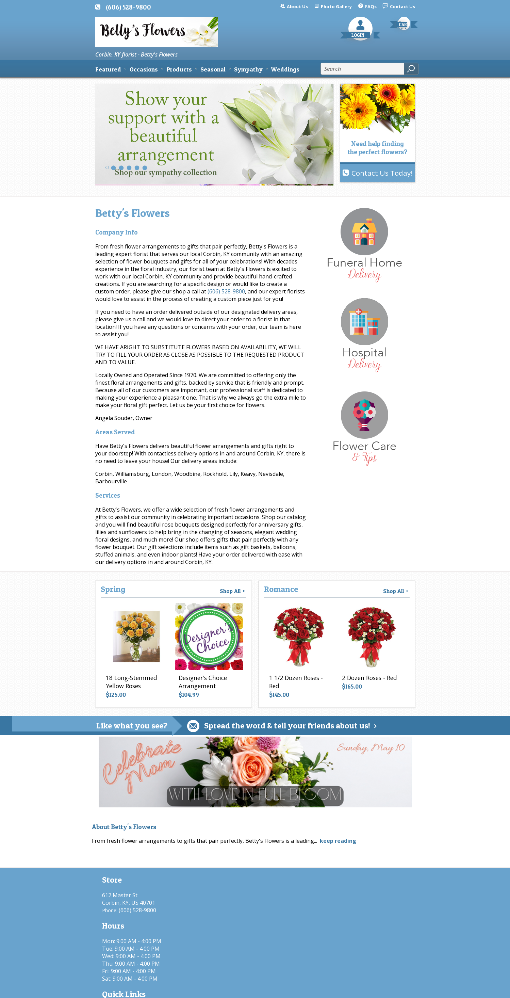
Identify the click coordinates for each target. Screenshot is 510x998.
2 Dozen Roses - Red (367, 680)
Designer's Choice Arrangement (201, 684)
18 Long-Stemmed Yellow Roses (129, 684)
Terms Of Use (246, 989)
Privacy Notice (292, 989)
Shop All (233, 590)
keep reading (338, 840)
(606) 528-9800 (128, 7)
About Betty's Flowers (124, 827)
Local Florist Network (344, 989)
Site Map (391, 989)
